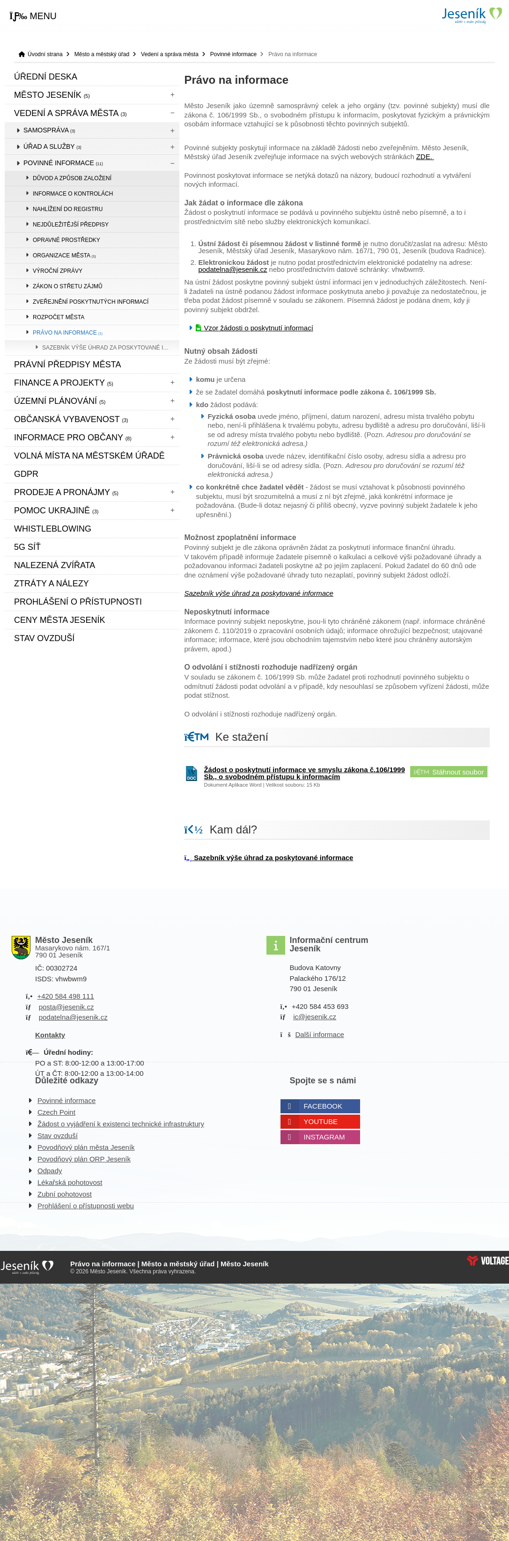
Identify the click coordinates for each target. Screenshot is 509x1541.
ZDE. (425, 157)
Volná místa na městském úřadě (89, 455)
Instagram (324, 1137)
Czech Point (56, 1112)
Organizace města (64, 255)
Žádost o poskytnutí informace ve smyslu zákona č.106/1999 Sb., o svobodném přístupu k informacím (304, 773)
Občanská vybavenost (71, 419)
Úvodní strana (471, 15)
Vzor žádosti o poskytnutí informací (258, 328)
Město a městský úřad (101, 54)
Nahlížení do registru (68, 209)
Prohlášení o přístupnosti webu (85, 1206)
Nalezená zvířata (54, 565)
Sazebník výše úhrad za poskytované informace (110, 347)
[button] (33, 16)
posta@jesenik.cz (66, 1007)
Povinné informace (233, 54)
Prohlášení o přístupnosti (78, 601)
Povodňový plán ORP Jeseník (84, 1159)
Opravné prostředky (66, 240)
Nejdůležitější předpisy (71, 224)
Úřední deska (45, 76)
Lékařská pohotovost (69, 1182)
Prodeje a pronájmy (66, 492)
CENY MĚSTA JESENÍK (59, 620)
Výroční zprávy (57, 271)
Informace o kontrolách (73, 193)
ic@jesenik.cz (314, 1017)
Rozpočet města (58, 317)
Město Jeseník (52, 95)
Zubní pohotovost (64, 1194)
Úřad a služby (52, 146)
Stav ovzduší (44, 638)
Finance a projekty (63, 382)
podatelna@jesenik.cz (232, 269)
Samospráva (49, 130)
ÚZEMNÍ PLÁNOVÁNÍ (59, 401)
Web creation (488, 1261)
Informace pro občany (73, 437)
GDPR (26, 474)
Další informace (319, 1034)
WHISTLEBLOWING (52, 528)
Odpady (49, 1171)
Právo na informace (68, 332)
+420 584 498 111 (65, 996)
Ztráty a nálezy (51, 583)
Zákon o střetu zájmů (68, 286)
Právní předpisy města (67, 364)
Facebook (323, 1106)
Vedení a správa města (170, 54)
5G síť (27, 547)
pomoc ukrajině (56, 510)
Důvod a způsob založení (72, 178)
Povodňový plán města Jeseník (86, 1147)
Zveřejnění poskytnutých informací (90, 302)
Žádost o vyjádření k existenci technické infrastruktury (120, 1124)
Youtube (321, 1121)
